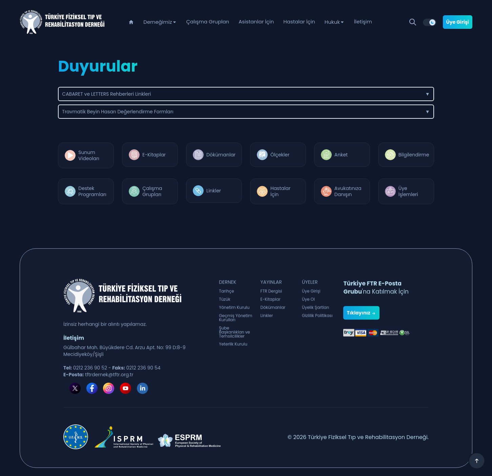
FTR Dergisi (271, 295)
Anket (341, 154)
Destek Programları (92, 191)
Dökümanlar (220, 154)
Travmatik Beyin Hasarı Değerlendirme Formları (246, 111)
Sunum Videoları (88, 155)
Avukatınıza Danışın (348, 191)
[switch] (429, 22)
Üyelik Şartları (315, 311)
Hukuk (332, 21)
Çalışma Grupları (207, 21)
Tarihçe (226, 295)
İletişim (363, 21)
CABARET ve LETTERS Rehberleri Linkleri (246, 94)
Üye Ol (308, 303)
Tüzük (224, 303)
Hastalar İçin (299, 21)
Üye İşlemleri (408, 191)
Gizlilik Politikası (317, 319)
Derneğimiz (157, 21)
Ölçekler (279, 154)
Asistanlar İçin (256, 21)
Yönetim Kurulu (234, 311)
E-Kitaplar (154, 154)
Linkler (213, 190)
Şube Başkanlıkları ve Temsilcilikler (234, 342)
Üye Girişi (457, 22)
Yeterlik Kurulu (233, 348)
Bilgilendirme (413, 154)
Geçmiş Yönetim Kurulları (235, 325)
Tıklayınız (361, 340)
